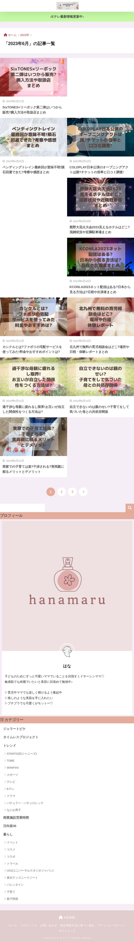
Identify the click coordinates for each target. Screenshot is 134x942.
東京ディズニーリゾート (22, 877)
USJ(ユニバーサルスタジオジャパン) (30, 870)
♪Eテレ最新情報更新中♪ (67, 16)
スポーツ (12, 774)
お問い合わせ (48, 925)
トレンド (9, 745)
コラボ (11, 856)
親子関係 (12, 898)
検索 (130, 508)
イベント (12, 842)
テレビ (11, 781)
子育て (11, 891)
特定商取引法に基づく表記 (77, 925)
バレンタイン (15, 884)
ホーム (12, 925)
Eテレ (10, 788)
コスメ (11, 849)
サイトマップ (67, 930)
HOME (67, 917)
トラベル (12, 863)
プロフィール (28, 925)
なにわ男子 (14, 810)
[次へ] (83, 491)
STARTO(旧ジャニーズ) (22, 753)
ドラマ (11, 795)
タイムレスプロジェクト (20, 737)
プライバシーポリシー (111, 925)
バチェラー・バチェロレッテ (25, 803)
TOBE (11, 760)
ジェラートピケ (14, 729)
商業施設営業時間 (16, 817)
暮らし (8, 834)
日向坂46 (9, 826)
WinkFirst (13, 767)
